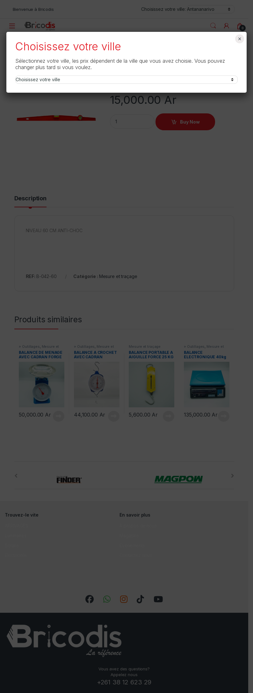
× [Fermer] (240, 38)
